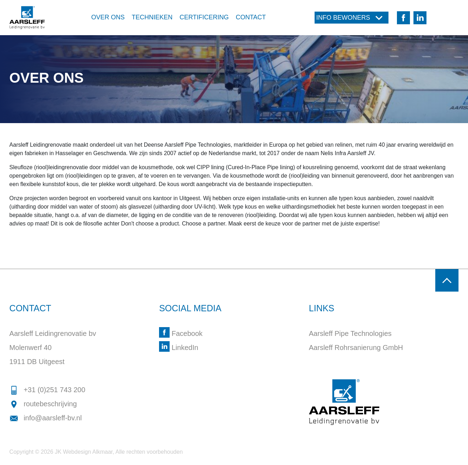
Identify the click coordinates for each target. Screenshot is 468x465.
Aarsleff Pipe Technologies (350, 333)
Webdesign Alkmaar (88, 452)
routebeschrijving (43, 404)
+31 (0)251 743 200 (48, 390)
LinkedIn (178, 347)
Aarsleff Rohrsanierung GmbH (356, 347)
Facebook (180, 333)
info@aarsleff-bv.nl (46, 418)
